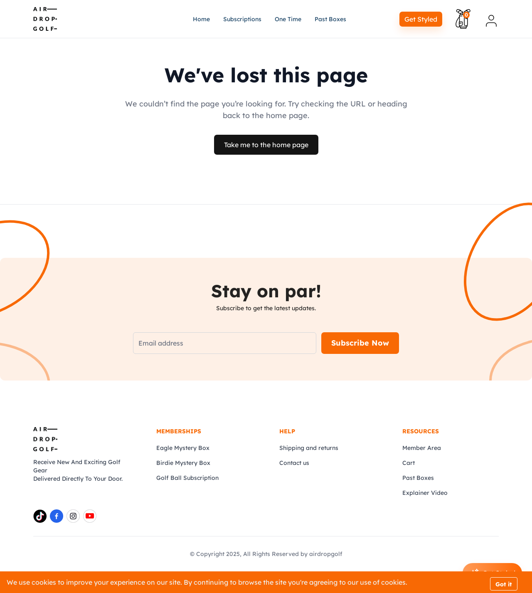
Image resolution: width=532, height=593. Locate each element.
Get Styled (420, 19)
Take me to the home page (266, 145)
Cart (408, 463)
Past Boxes (418, 478)
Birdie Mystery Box (183, 463)
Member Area (421, 448)
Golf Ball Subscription (187, 478)
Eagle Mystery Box (182, 448)
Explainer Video (425, 493)
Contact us (294, 463)
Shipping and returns (308, 448)
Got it (503, 584)
